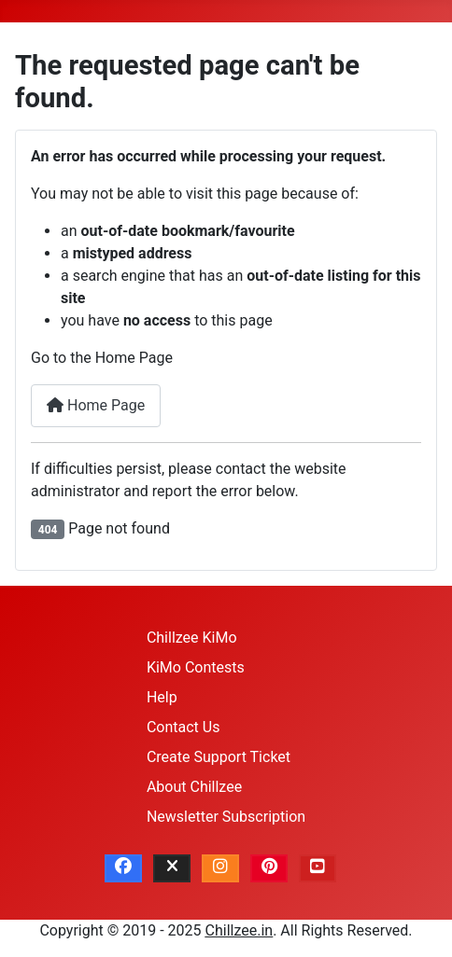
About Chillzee (194, 787)
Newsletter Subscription (226, 816)
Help (162, 697)
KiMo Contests (196, 667)
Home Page (96, 405)
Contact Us (183, 727)
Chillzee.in (239, 930)
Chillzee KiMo (192, 637)
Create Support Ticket (218, 757)
